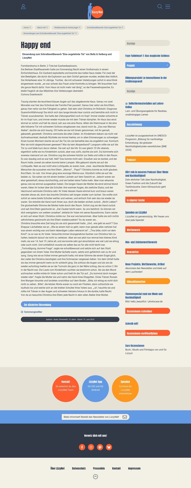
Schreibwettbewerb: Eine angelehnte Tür (104, 27)
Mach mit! (41, 27)
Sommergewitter (33, 312)
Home (26, 27)
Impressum (134, 468)
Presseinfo (99, 468)
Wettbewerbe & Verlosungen (66, 27)
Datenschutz (79, 468)
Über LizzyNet (58, 468)
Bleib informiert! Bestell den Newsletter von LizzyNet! (91, 417)
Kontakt (116, 468)
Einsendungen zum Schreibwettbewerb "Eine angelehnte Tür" (49, 33)
